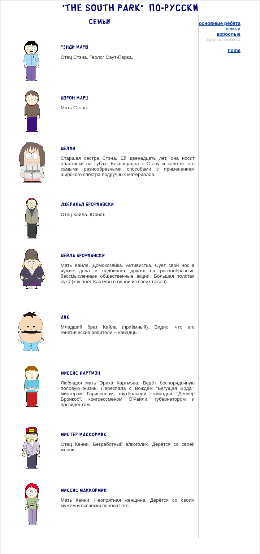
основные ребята (219, 23)
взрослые (228, 34)
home (234, 50)
